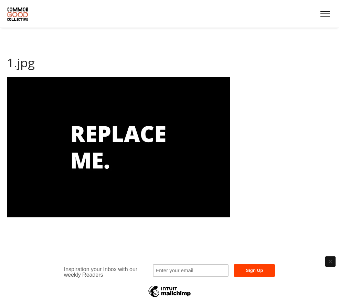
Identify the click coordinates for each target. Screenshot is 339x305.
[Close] (330, 261)
